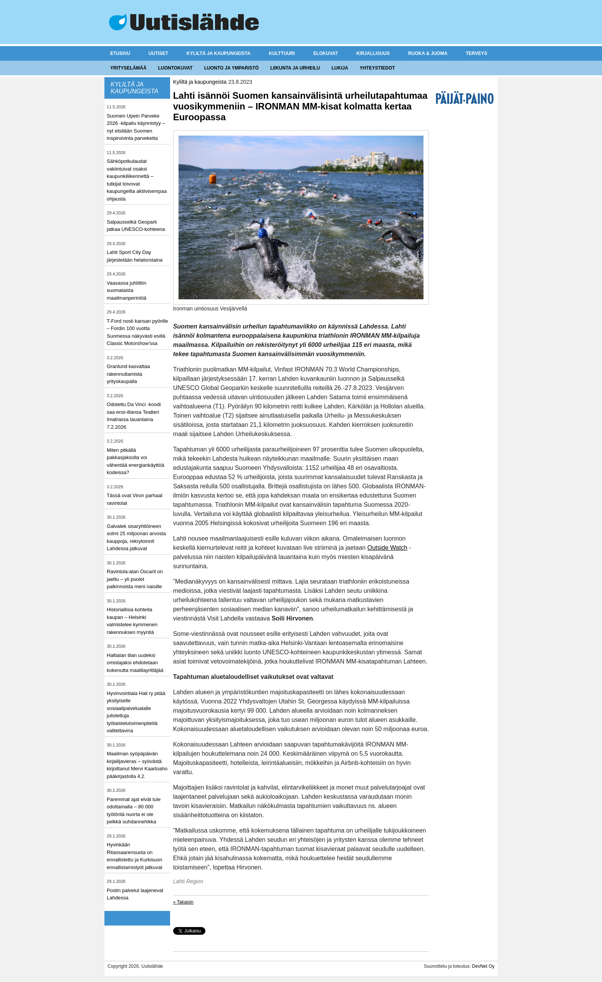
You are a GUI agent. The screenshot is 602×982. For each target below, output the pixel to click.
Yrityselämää (128, 68)
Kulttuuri (282, 53)
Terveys (476, 53)
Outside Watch (387, 547)
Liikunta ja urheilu (295, 68)
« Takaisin (183, 902)
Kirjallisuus (373, 53)
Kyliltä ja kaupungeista (218, 53)
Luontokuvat (175, 68)
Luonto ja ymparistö (231, 68)
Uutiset (158, 53)
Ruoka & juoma (427, 53)
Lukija (339, 68)
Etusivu (120, 53)
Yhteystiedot (377, 68)
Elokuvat (325, 53)
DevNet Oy (483, 966)
